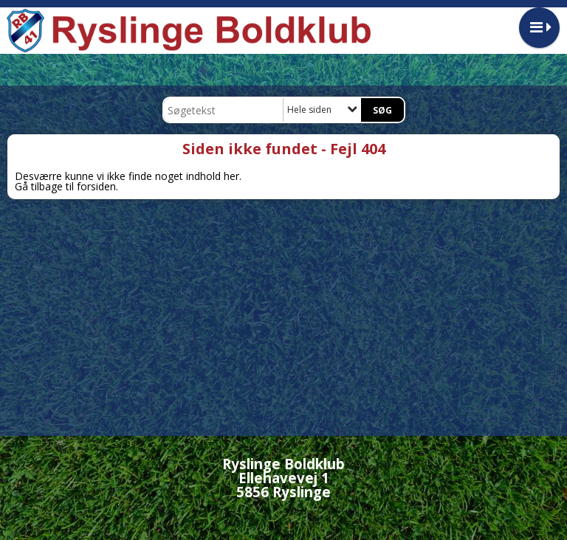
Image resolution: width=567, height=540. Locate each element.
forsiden (96, 186)
